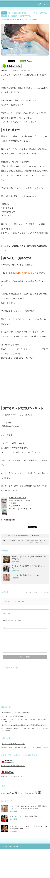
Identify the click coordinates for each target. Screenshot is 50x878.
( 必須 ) (7, 613)
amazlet (19, 500)
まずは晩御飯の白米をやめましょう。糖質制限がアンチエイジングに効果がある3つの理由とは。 (28, 807)
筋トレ (19, 792)
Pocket (29, 61)
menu (46, 4)
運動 (33, 793)
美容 (10, 19)
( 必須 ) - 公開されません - (13, 620)
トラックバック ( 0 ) (32, 592)
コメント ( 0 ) (45, 592)
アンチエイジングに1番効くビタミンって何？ (15, 716)
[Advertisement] (18, 686)
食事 (37, 793)
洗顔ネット (5, 303)
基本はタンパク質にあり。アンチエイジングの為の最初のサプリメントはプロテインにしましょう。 (24, 542)
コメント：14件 (24, 19)
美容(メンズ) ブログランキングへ (11, 776)
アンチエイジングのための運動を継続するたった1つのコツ (22, 535)
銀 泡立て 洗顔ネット (17, 498)
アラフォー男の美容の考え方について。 (26, 575)
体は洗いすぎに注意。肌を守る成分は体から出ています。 (29, 558)
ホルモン (3, 793)
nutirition (34, 19)
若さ (29, 793)
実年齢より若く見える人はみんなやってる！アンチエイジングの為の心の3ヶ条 (25, 747)
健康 (8, 793)
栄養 (13, 793)
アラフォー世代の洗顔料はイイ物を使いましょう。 (29, 567)
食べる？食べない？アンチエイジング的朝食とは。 (17, 712)
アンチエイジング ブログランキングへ (13, 766)
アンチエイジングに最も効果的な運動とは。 (26, 816)
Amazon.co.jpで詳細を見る (20, 508)
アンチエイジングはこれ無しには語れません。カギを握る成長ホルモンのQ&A (24, 725)
